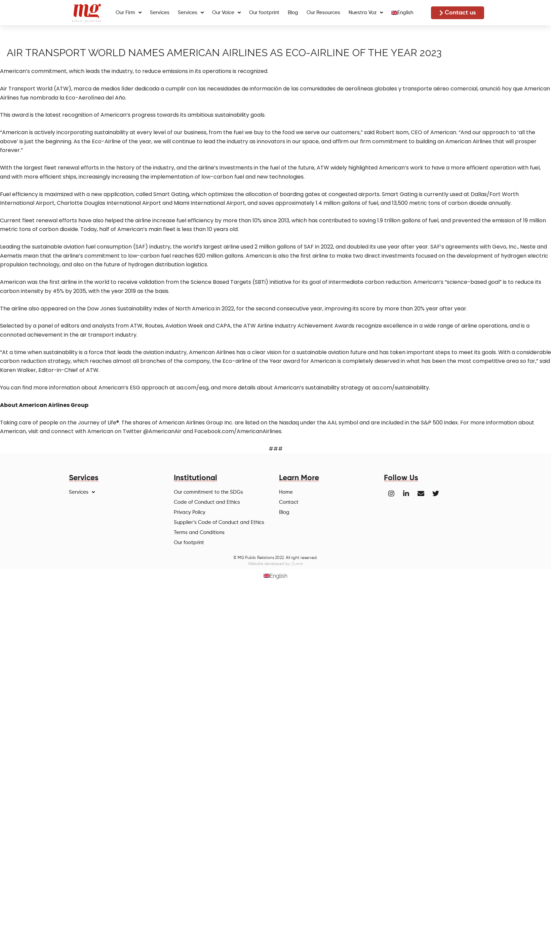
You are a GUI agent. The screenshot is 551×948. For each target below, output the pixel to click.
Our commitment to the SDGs (208, 492)
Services (159, 12)
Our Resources (323, 12)
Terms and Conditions (199, 532)
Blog (293, 12)
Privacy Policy (189, 512)
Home (286, 492)
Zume (297, 563)
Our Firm (129, 12)
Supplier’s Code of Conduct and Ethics (219, 522)
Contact (289, 502)
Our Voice (226, 12)
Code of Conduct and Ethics (207, 502)
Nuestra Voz (366, 12)
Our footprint (264, 12)
